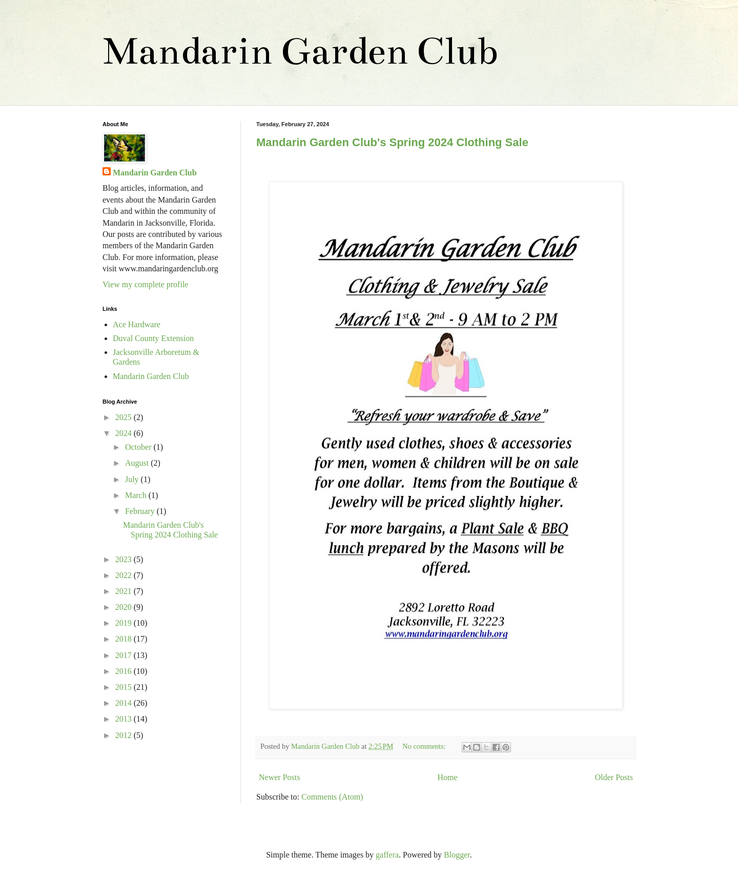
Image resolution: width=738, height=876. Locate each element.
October (139, 447)
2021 (124, 591)
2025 (124, 417)
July (133, 479)
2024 (124, 433)
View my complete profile (145, 284)
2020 (124, 607)
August (138, 463)
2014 (124, 703)
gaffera (387, 854)
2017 (124, 655)
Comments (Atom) (332, 796)
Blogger (457, 854)
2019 (124, 623)
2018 (124, 638)
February (141, 511)
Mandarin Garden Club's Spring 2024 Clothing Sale (392, 142)
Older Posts (614, 777)
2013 (124, 718)
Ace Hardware (136, 324)
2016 (124, 671)
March (137, 495)
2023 (124, 559)
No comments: (424, 746)
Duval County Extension (153, 338)
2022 (124, 575)
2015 (124, 687)
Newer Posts (279, 777)
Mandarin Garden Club (300, 51)
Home (448, 777)
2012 (124, 735)
